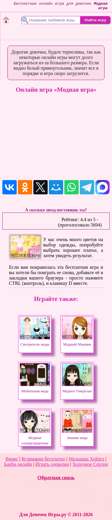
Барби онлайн (18, 464)
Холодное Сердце (90, 464)
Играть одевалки (52, 464)
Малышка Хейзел (86, 458)
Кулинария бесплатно (43, 458)
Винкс (12, 458)
